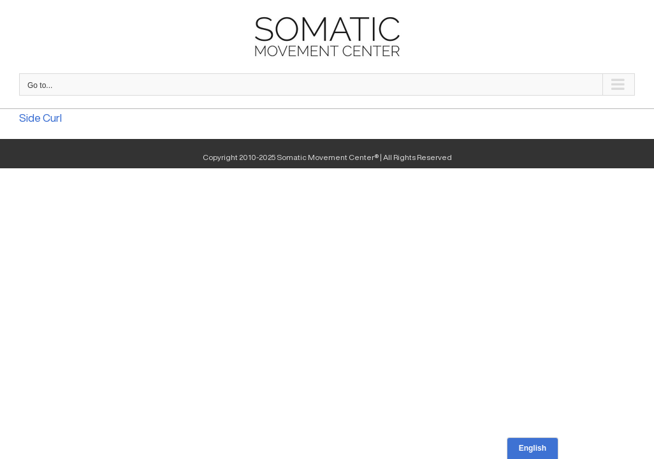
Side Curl (40, 117)
